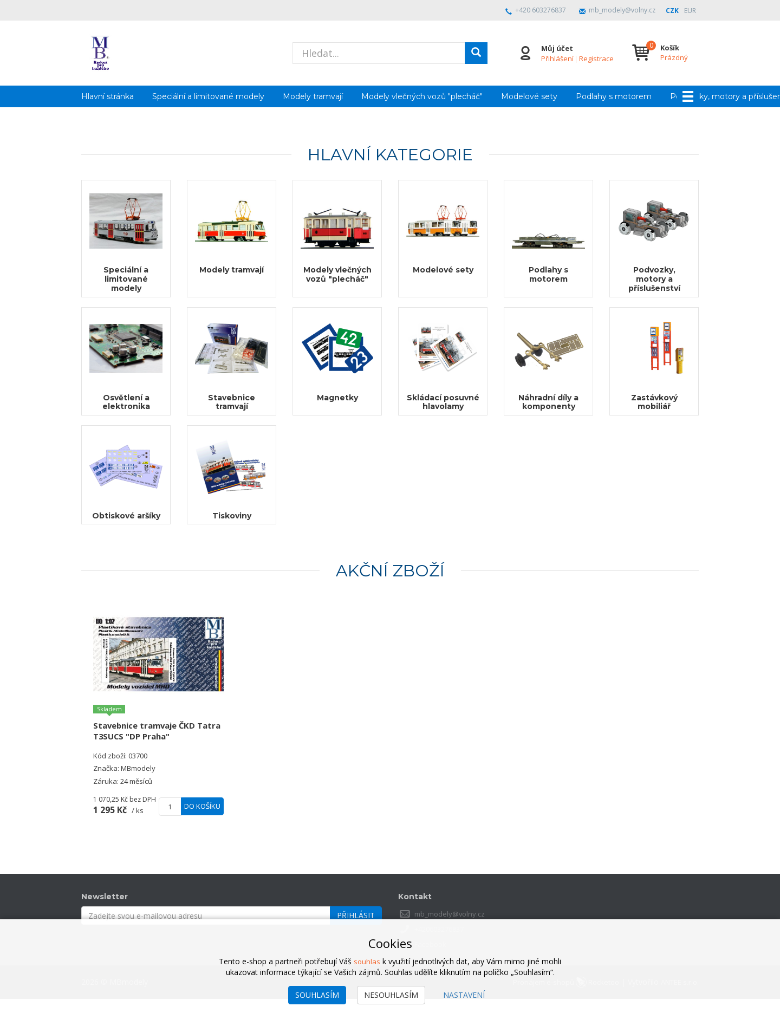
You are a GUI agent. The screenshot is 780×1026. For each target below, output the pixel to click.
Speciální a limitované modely (208, 96)
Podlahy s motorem (614, 96)
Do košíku (202, 834)
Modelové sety (529, 96)
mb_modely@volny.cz (622, 10)
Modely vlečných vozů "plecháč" (422, 96)
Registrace (594, 58)
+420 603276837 (540, 10)
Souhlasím (317, 995)
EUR (690, 10)
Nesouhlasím (391, 995)
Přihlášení (556, 58)
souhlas (367, 961)
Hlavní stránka (107, 96)
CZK (672, 10)
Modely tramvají (313, 96)
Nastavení (464, 995)
